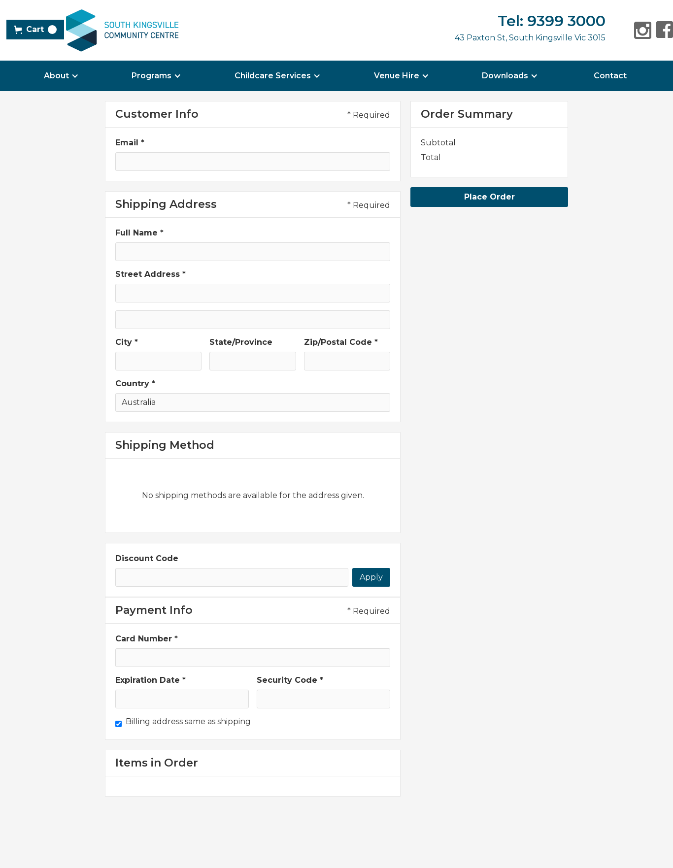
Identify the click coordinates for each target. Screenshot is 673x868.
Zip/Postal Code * (341, 342)
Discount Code (146, 558)
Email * (129, 142)
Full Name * (139, 232)
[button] (35, 29)
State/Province (240, 342)
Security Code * (290, 680)
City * (126, 342)
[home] (122, 30)
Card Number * (146, 638)
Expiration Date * (150, 680)
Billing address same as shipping (188, 721)
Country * (135, 383)
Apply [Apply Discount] (371, 577)
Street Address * (150, 274)
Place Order (489, 196)
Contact (610, 75)
